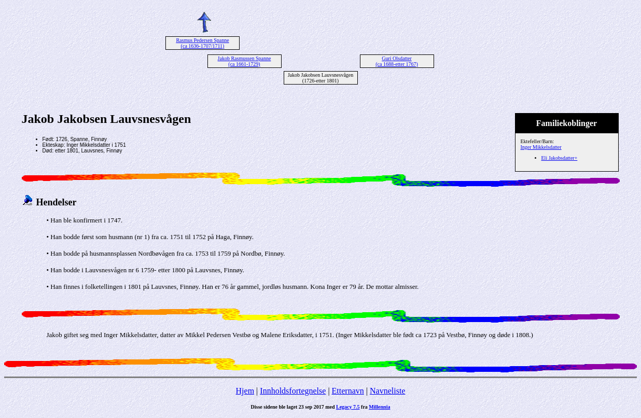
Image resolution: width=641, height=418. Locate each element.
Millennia (379, 407)
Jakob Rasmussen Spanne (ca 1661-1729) (244, 61)
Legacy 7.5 (348, 407)
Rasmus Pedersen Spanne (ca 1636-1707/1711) (202, 43)
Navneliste (387, 390)
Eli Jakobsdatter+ (559, 158)
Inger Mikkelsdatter (541, 147)
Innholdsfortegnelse (293, 390)
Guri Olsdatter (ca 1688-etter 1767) (396, 61)
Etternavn (348, 390)
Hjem (245, 390)
